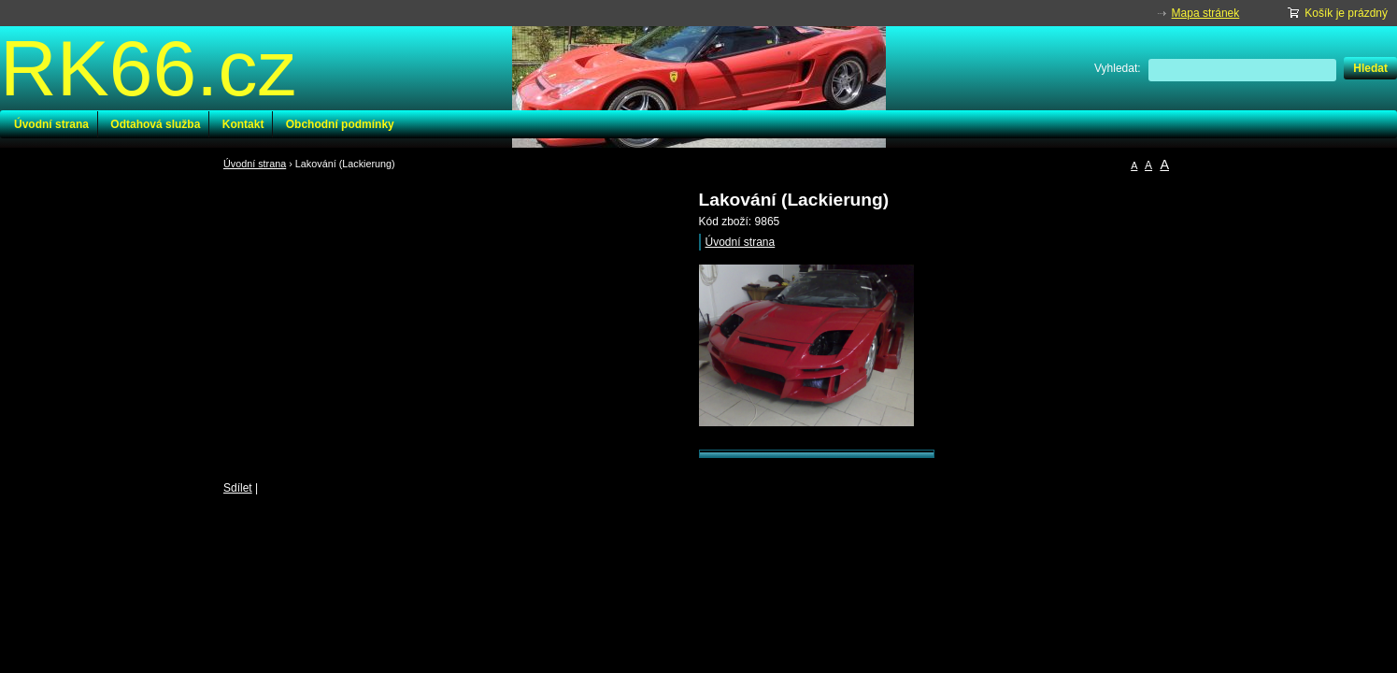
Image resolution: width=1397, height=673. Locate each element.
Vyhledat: (1117, 68)
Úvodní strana (51, 124)
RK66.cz (148, 68)
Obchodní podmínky (340, 124)
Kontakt (243, 124)
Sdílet (237, 487)
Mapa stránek (1206, 13)
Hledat (1370, 68)
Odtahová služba (155, 124)
